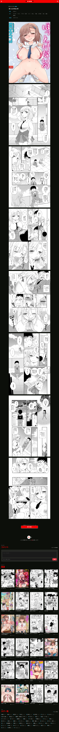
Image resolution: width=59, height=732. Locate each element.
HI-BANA (30, 1)
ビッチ (4, 727)
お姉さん (22, 723)
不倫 (10, 725)
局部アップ (36, 725)
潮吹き (28, 721)
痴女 (16, 723)
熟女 (50, 725)
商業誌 (16, 6)
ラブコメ (23, 725)
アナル (45, 718)
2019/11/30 (15, 17)
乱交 (47, 723)
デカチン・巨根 (24, 13)
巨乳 (43, 13)
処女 (37, 716)
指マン (43, 725)
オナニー (16, 725)
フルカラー (51, 714)
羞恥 (36, 723)
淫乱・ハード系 (45, 716)
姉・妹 (4, 721)
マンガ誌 (31, 718)
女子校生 (39, 13)
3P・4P (13, 718)
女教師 (10, 727)
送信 (54, 559)
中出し (33, 13)
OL (3, 723)
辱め (10, 721)
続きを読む (29, 527)
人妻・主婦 (5, 716)
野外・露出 (36, 721)
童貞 (46, 13)
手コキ (53, 723)
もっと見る (56, 711)
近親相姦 (9, 723)
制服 (25, 718)
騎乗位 (14, 15)
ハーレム (17, 727)
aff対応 (29, 714)
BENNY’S (14, 11)
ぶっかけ (14, 13)
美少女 (12, 716)
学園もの (39, 718)
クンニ (4, 725)
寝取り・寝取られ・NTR (21, 716)
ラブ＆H (31, 716)
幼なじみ (29, 723)
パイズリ (22, 721)
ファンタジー (5, 718)
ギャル (19, 13)
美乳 (51, 718)
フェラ (29, 13)
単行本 (16, 714)
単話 (36, 13)
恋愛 (15, 721)
